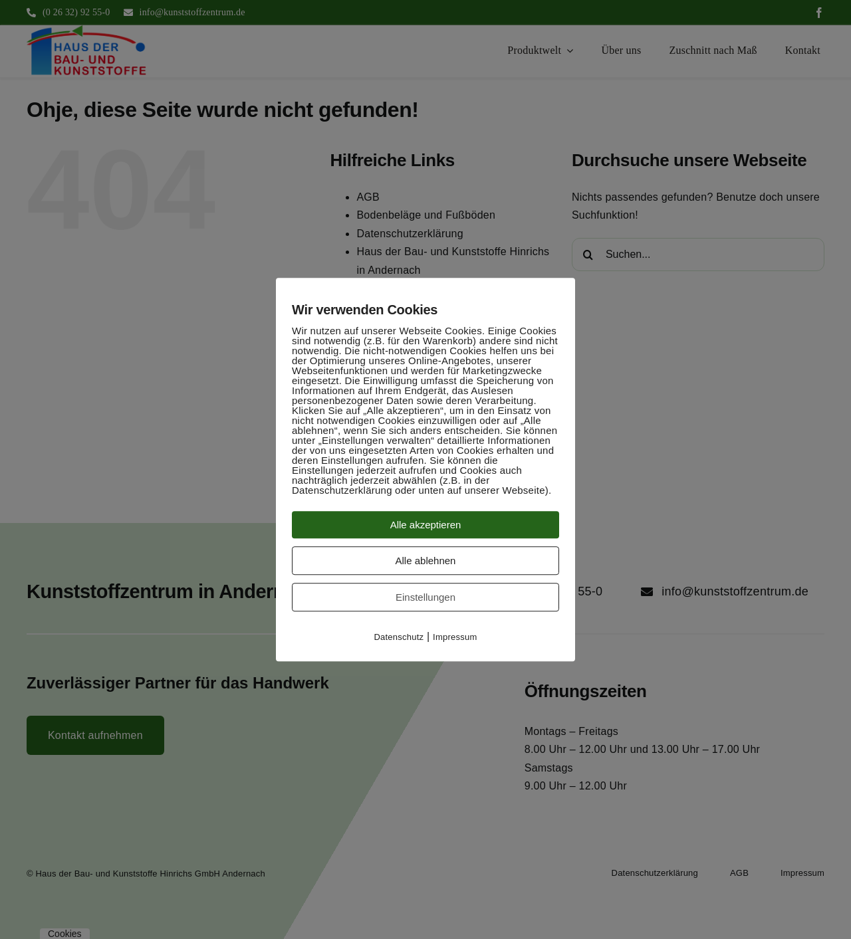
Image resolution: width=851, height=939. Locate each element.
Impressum (455, 637)
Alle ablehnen (426, 560)
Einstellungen (425, 597)
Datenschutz (399, 637)
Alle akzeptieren (425, 524)
